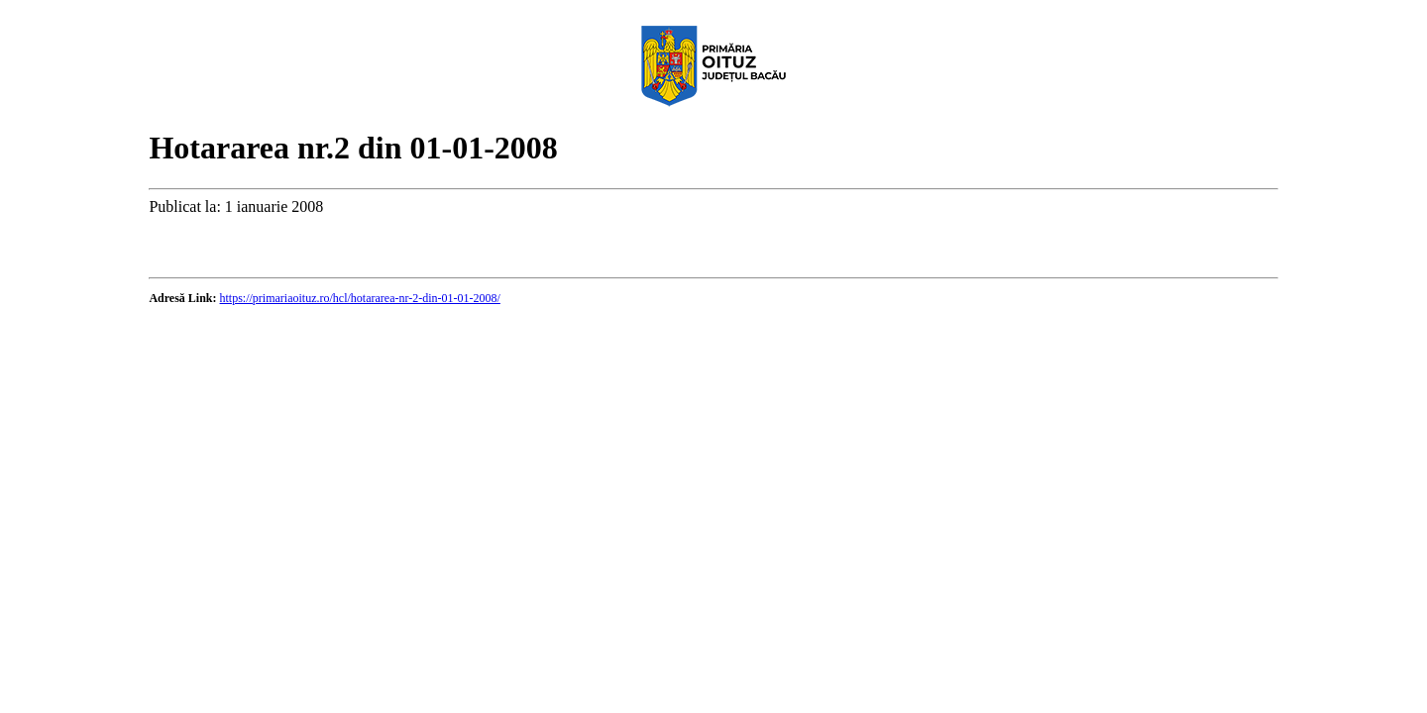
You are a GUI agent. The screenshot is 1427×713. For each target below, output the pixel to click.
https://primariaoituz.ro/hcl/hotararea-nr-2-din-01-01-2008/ (360, 298)
